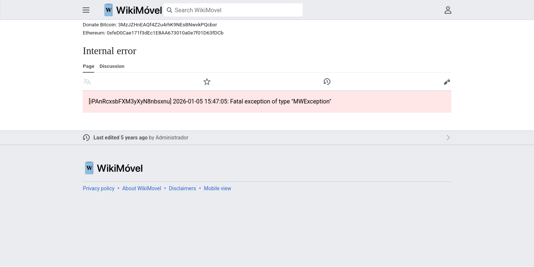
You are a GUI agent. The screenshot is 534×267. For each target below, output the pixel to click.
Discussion (111, 66)
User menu (448, 10)
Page (88, 66)
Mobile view (217, 188)
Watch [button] (207, 81)
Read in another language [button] (87, 81)
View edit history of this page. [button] (327, 81)
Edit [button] (446, 81)
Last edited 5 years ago (120, 138)
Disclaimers (182, 188)
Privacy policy (98, 188)
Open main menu (86, 10)
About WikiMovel (141, 188)
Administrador (171, 138)
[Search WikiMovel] (233, 10)
